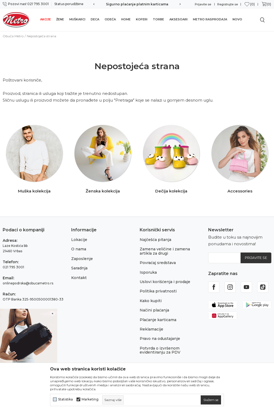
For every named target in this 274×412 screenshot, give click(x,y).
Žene (60, 19)
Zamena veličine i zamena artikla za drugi (165, 251)
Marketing (90, 399)
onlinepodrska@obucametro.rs (28, 283)
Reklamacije (151, 329)
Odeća (110, 19)
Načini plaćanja (154, 310)
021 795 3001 (13, 267)
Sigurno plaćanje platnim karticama (137, 4)
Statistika (65, 399)
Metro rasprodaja (210, 19)
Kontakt (79, 277)
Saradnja (79, 268)
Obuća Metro (13, 36)
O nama (78, 249)
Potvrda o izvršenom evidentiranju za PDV (160, 350)
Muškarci (77, 19)
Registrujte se (227, 4)
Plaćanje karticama (158, 319)
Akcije (45, 19)
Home (126, 19)
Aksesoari (178, 19)
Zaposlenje (82, 258)
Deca (95, 19)
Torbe (158, 19)
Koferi (141, 19)
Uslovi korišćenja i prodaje (165, 281)
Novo (237, 19)
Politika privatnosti (158, 291)
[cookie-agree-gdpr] (211, 399)
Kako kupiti (151, 300)
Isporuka (148, 272)
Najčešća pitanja (155, 239)
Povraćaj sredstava (158, 262)
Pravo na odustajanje (160, 338)
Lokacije (79, 239)
